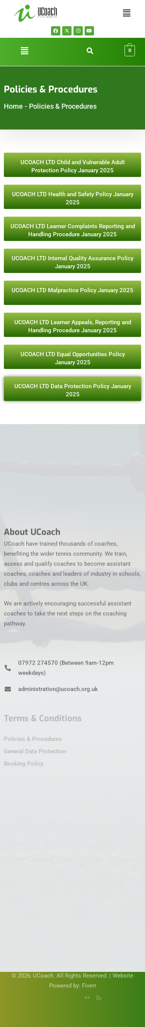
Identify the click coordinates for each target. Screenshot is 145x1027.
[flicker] (84, 994)
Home (13, 106)
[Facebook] (50, 994)
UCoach (43, 967)
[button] (126, 13)
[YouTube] (73, 994)
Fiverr (89, 977)
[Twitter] (61, 994)
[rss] (96, 994)
